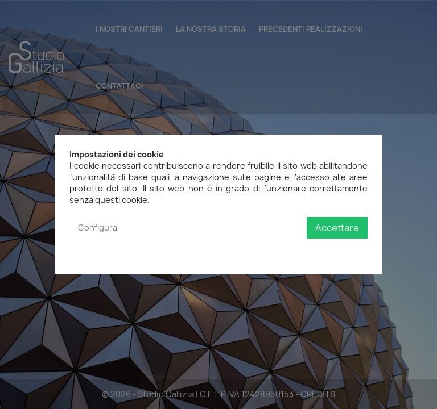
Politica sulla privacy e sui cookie (306, 250)
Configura (97, 227)
